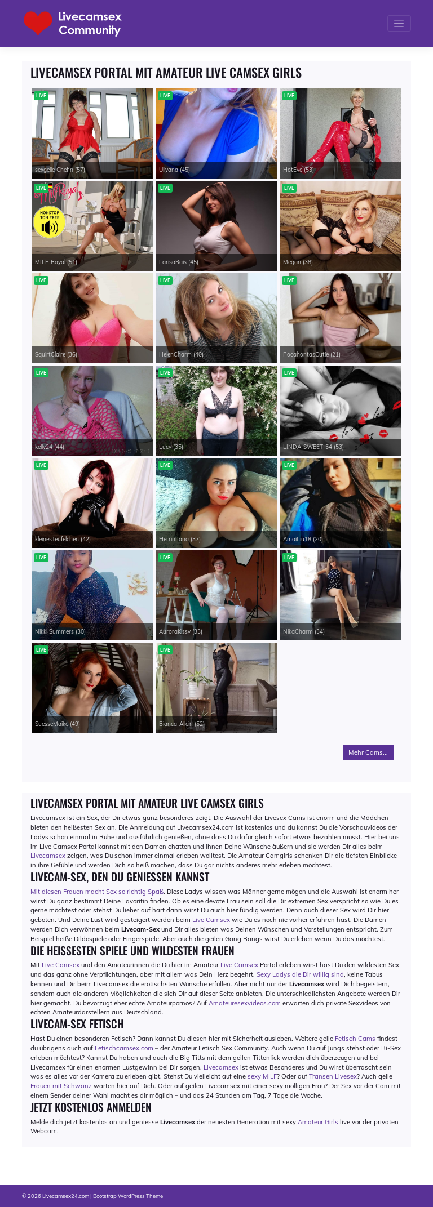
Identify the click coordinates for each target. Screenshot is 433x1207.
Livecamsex (47, 855)
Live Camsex (211, 920)
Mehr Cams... (368, 752)
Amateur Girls (318, 1122)
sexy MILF (262, 1076)
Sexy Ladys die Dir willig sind (300, 974)
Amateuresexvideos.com (245, 1003)
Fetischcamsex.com (124, 1048)
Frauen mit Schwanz (61, 1086)
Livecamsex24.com (65, 1195)
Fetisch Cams (355, 1039)
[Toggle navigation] (399, 23)
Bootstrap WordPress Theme (128, 1195)
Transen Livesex (333, 1076)
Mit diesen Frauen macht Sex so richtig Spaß (97, 892)
